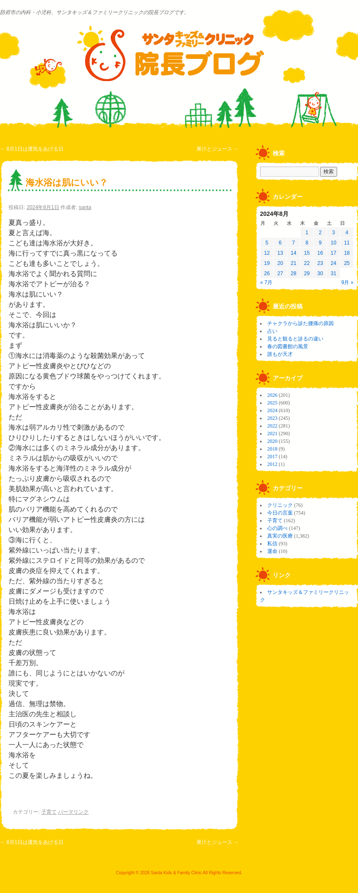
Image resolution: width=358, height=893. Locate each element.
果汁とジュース (217, 149)
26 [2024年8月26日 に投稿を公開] (266, 273)
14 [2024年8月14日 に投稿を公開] (293, 253)
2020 (272, 441)
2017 (272, 457)
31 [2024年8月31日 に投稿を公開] (333, 273)
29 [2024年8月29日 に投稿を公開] (306, 273)
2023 (272, 418)
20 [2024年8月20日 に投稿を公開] (280, 263)
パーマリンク (73, 812)
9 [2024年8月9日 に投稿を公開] (320, 243)
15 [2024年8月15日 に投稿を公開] (306, 253)
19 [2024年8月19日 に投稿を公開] (266, 263)
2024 (272, 410)
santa (85, 207)
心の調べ (277, 528)
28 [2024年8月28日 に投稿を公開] (293, 273)
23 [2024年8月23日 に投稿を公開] (320, 263)
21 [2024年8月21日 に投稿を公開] (293, 263)
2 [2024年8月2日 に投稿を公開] (320, 233)
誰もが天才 (280, 354)
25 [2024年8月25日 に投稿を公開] (346, 263)
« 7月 (266, 282)
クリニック (280, 505)
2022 (272, 426)
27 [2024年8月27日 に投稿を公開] (280, 273)
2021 (272, 433)
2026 (272, 395)
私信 (272, 544)
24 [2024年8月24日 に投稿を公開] (333, 263)
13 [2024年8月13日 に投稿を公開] (280, 253)
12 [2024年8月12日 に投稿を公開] (266, 253)
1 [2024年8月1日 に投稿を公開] (307, 233)
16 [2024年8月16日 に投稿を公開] (320, 253)
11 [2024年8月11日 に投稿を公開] (346, 243)
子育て (49, 812)
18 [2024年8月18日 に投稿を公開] (346, 253)
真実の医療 (280, 536)
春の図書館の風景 (287, 346)
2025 (272, 403)
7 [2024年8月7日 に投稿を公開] (293, 243)
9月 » (347, 282)
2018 (272, 449)
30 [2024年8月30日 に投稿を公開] (320, 273)
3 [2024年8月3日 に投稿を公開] (333, 233)
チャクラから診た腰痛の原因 (300, 323)
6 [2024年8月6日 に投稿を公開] (280, 243)
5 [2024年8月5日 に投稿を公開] (267, 243)
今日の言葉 (280, 513)
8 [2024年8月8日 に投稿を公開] (307, 243)
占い (272, 331)
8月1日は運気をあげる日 (32, 149)
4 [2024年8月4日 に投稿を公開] (347, 233)
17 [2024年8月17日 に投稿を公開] (333, 253)
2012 (272, 464)
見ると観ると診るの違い (295, 339)
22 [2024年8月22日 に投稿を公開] (306, 263)
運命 (272, 551)
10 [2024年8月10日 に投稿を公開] (333, 243)
